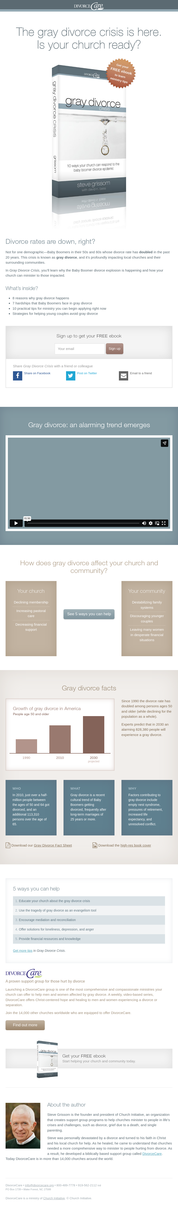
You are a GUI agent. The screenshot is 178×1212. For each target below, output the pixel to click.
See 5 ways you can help (89, 614)
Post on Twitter (81, 375)
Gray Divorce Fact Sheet (53, 845)
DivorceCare (152, 1154)
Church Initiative (54, 1198)
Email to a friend (135, 375)
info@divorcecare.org (39, 1185)
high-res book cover (136, 845)
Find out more (25, 1025)
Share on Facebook (31, 375)
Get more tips (22, 950)
